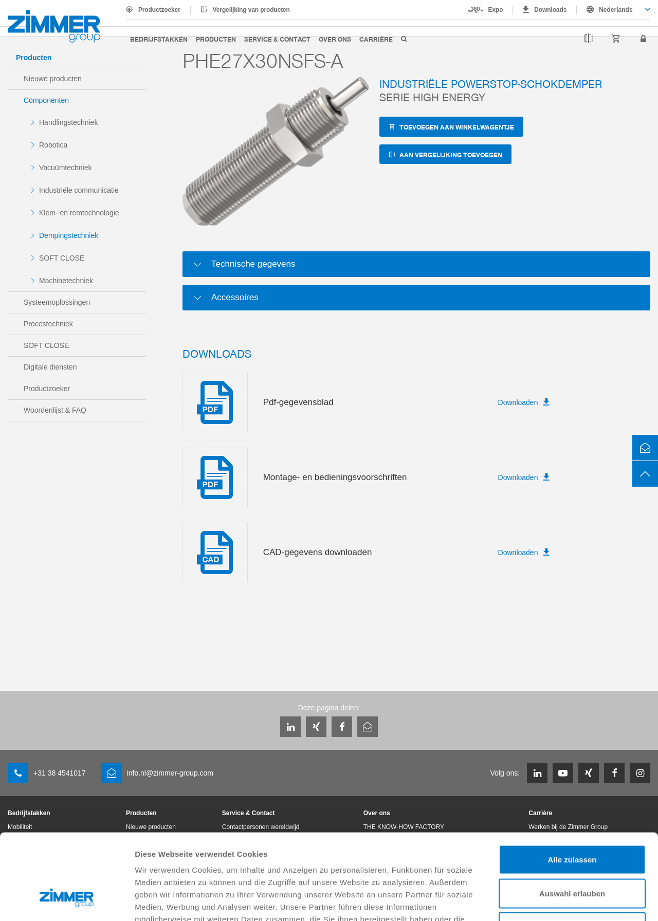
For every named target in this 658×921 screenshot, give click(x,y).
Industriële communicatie (79, 190)
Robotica (53, 145)
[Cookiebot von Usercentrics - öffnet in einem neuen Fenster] (67, 901)
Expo (495, 9)
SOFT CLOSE (61, 258)
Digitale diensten (50, 367)
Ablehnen (572, 853)
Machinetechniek (66, 281)
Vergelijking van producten (251, 9)
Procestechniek (48, 324)
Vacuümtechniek (65, 167)
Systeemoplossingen (57, 302)
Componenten (46, 100)
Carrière (376, 39)
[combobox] (613, 10)
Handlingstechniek (68, 122)
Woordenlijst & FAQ (55, 410)
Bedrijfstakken (159, 39)
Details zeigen (547, 900)
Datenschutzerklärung (402, 858)
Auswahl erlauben (572, 820)
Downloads (550, 9)
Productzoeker (159, 9)
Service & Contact (277, 39)
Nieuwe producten (53, 79)
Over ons (335, 39)
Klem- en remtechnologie (79, 213)
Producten (216, 39)
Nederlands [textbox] (615, 9)
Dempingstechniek (68, 235)
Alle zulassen (571, 786)
